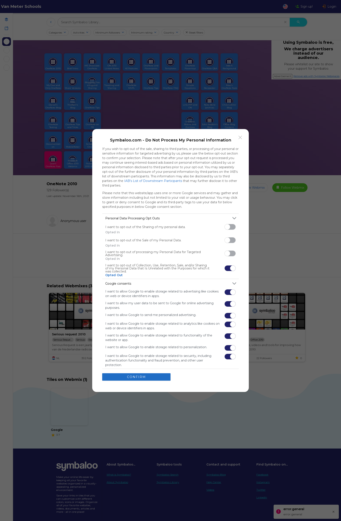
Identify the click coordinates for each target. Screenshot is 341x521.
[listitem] (170, 218)
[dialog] (170, 260)
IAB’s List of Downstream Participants (153, 181)
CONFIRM (136, 377)
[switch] (230, 227)
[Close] (240, 137)
